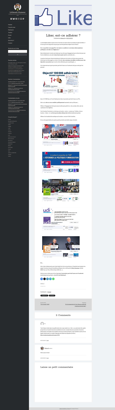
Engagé (9, 126)
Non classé (10, 140)
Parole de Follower (12, 142)
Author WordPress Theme (65, 408)
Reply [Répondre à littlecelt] (48, 358)
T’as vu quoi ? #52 (21, 81)
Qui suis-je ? (11, 40)
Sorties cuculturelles (12, 152)
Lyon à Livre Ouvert (12, 136)
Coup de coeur (11, 27)
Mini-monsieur (11, 138)
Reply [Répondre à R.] (48, 340)
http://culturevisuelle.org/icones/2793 (50, 335)
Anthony (10, 88)
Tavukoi (10, 32)
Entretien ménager (12, 81)
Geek (9, 128)
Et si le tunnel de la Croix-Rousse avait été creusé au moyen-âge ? (75, 305)
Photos (9, 145)
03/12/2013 (69, 38)
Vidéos (9, 156)
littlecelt (9, 85)
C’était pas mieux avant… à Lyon (17, 83)
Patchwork (11, 30)
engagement (44, 295)
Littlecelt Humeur (17, 12)
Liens (9, 37)
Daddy (9, 124)
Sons (9, 150)
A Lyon (9, 35)
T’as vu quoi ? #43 (44, 304)
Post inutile (10, 147)
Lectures (10, 133)
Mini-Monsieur (75, 268)
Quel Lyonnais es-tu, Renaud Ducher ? (15, 68)
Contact (10, 43)
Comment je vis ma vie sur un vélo (14, 73)
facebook (52, 295)
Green (9, 129)
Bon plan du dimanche (12, 121)
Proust (9, 149)
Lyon (9, 135)
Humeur (10, 24)
